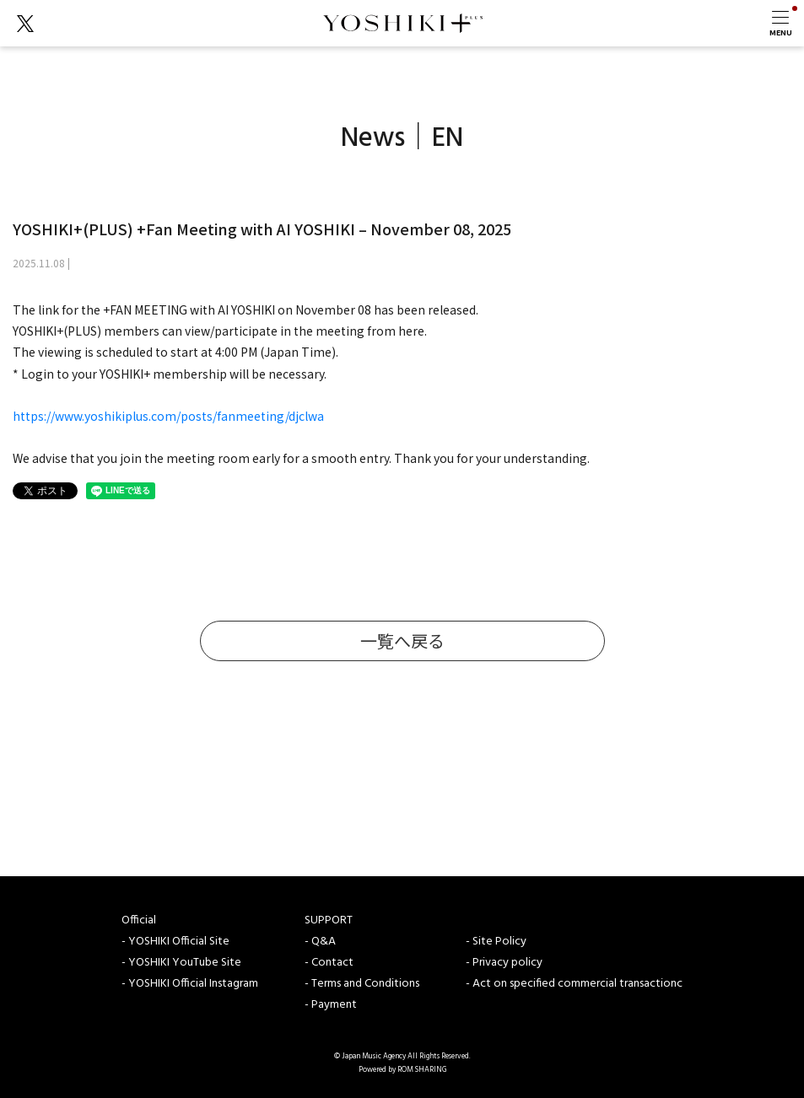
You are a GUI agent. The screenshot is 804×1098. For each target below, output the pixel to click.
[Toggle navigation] (780, 23)
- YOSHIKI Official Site (175, 941)
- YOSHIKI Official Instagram (189, 983)
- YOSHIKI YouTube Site (181, 962)
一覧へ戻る (402, 640)
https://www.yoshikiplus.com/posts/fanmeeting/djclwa (168, 415)
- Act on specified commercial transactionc (574, 983)
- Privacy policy (504, 962)
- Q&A (320, 941)
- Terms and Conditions (362, 983)
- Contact (329, 962)
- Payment (331, 1005)
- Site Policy (496, 941)
